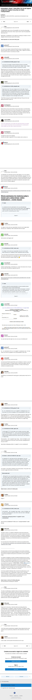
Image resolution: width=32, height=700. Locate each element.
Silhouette (6, 528)
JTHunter (6, 504)
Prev (4, 21)
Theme (11, 695)
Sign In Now (16, 669)
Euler (5, 26)
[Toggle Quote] (2, 61)
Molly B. (3, 14)
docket (24, 175)
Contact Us (16, 695)
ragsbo (6, 403)
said (27, 208)
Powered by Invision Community (16, 698)
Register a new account (16, 661)
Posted (11, 27)
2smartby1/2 (7, 262)
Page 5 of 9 (16, 21)
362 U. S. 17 (26, 563)
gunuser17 (6, 45)
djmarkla (6, 234)
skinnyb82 (6, 57)
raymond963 (7, 119)
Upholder (6, 273)
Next (28, 21)
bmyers (6, 335)
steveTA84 (6, 303)
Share (7, 676)
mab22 (5, 81)
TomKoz (6, 223)
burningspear (7, 104)
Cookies (20, 695)
